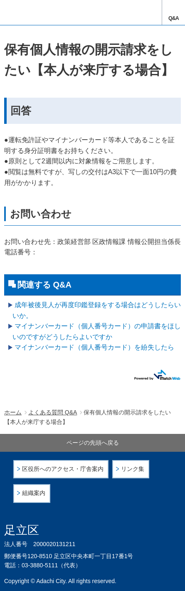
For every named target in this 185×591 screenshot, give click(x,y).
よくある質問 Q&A (52, 412)
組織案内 (33, 493)
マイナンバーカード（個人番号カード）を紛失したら (94, 347)
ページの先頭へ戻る (93, 442)
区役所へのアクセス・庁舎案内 (63, 469)
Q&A (173, 18)
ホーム (13, 412)
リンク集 (132, 469)
